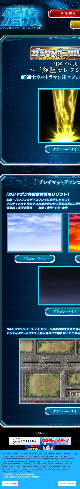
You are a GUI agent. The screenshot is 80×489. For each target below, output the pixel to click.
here (27, 456)
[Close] (76, 454)
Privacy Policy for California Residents (18, 474)
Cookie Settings (10, 484)
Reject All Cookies (67, 484)
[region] (40, 469)
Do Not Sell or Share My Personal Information (21, 477)
